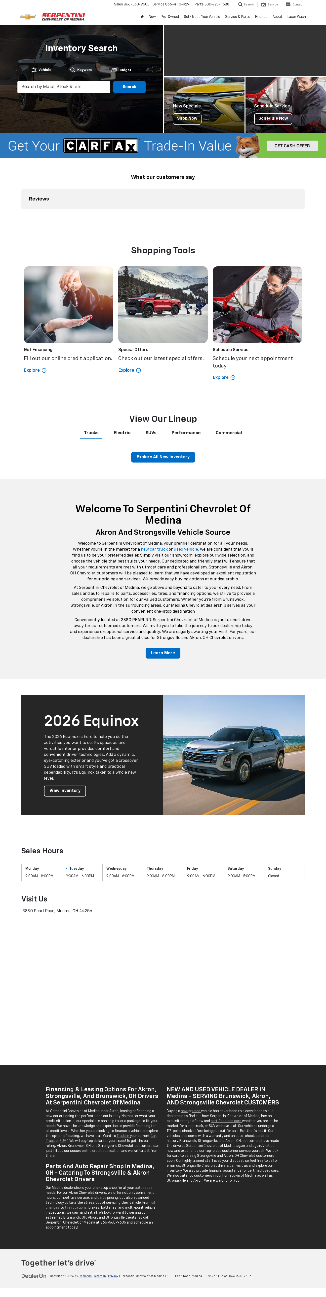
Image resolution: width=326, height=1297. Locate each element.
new (184, 1115)
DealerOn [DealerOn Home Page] (85, 1279)
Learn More (163, 657)
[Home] (142, 17)
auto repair (144, 1191)
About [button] (278, 17)
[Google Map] (163, 989)
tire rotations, (76, 1211)
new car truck (155, 553)
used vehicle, (187, 553)
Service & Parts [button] (237, 17)
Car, (154, 1139)
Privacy (113, 1279)
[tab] (42, 69)
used (196, 1115)
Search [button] (129, 87)
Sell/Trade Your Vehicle (202, 17)
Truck (50, 1144)
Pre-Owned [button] (170, 17)
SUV (63, 1144)
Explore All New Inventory (163, 460)
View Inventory (65, 795)
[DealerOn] (34, 1279)
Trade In (123, 1139)
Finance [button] (261, 17)
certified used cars (226, 1125)
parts (102, 1201)
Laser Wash (296, 17)
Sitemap (100, 1279)
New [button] (152, 17)
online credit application (101, 1154)
